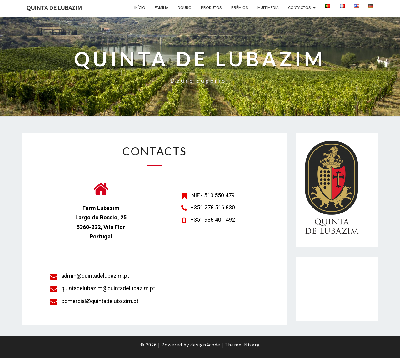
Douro (185, 7)
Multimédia (268, 7)
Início (139, 7)
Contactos (299, 7)
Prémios (239, 7)
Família (161, 7)
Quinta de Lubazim (54, 8)
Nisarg (252, 344)
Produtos (211, 7)
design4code (205, 344)
